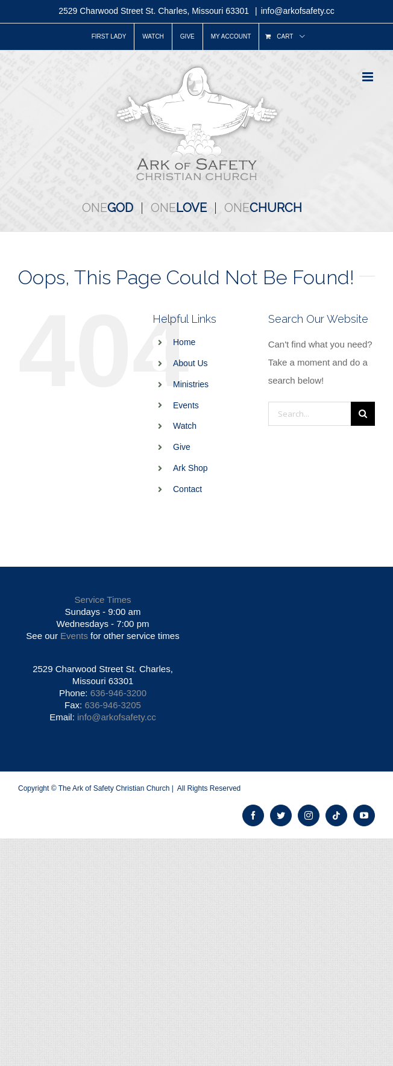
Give (181, 447)
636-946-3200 (118, 693)
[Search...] (309, 414)
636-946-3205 (112, 705)
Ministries (191, 384)
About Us (190, 363)
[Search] (363, 414)
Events (186, 405)
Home (184, 342)
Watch (184, 426)
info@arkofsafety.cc (298, 11)
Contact (187, 489)
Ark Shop (190, 468)
